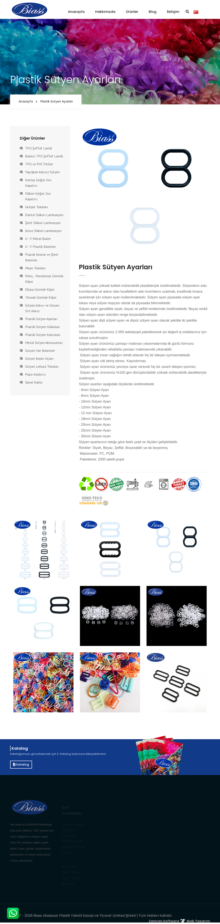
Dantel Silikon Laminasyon (44, 215)
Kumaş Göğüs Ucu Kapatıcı (38, 183)
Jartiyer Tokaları (36, 207)
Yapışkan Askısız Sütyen (42, 172)
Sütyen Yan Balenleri (40, 350)
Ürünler (132, 11)
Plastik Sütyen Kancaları (43, 335)
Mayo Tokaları (35, 268)
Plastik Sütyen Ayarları (41, 319)
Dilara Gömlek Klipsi (39, 289)
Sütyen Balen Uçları (39, 358)
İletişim (173, 11)
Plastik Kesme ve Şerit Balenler (41, 257)
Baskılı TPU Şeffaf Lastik (44, 156)
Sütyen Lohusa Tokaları (42, 366)
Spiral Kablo (34, 382)
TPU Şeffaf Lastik (38, 148)
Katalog (21, 764)
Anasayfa (76, 11)
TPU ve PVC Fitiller (39, 164)
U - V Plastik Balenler (40, 246)
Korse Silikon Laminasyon (43, 231)
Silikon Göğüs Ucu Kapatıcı (38, 196)
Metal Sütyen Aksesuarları (44, 342)
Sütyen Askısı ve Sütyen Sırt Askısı (42, 308)
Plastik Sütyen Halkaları (42, 327)
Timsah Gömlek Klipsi (40, 297)
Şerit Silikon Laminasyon (43, 223)
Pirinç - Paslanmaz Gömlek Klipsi (44, 279)
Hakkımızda (105, 11)
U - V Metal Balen (38, 238)
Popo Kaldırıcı (35, 374)
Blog (152, 11)
